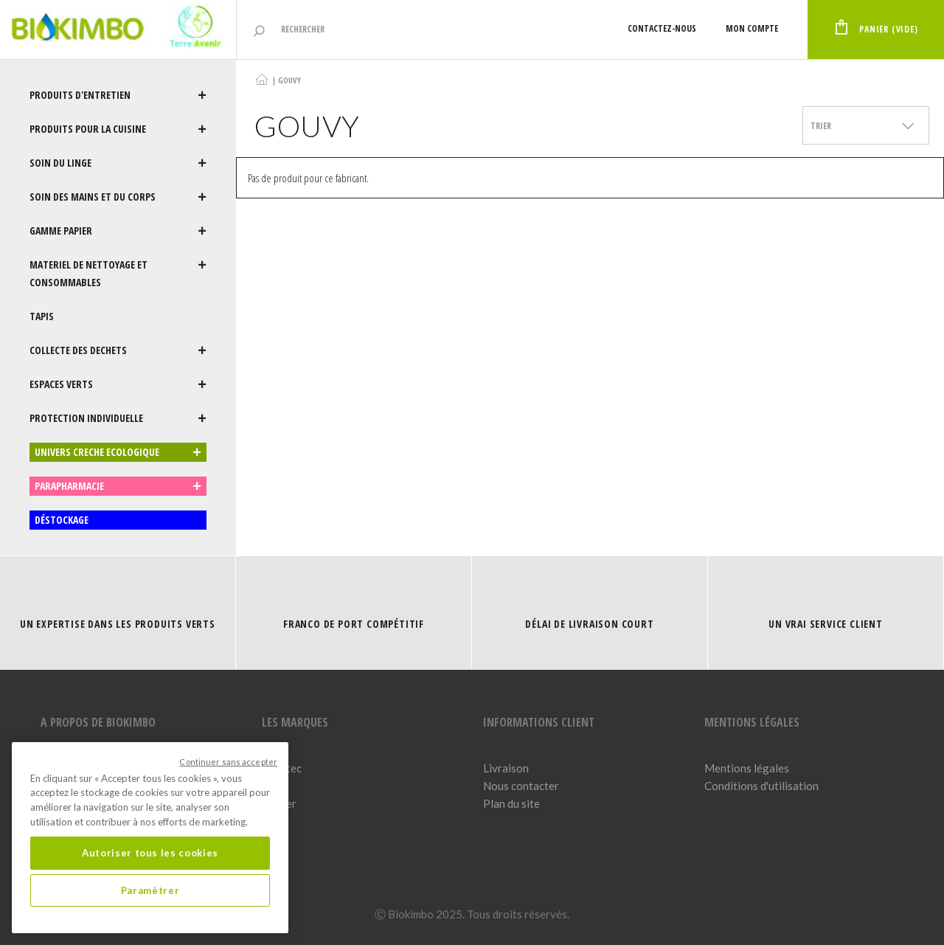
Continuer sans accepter (228, 761)
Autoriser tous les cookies (150, 853)
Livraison (506, 768)
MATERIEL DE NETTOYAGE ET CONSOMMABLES (118, 273)
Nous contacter (521, 785)
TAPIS (42, 316)
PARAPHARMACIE (118, 486)
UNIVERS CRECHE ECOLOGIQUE (118, 452)
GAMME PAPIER (118, 231)
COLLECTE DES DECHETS (118, 350)
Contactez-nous (662, 28)
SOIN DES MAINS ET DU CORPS (118, 197)
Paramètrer (150, 890)
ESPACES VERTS (118, 384)
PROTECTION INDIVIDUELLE (118, 418)
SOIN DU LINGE (118, 163)
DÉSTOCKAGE (61, 520)
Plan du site (511, 803)
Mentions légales (746, 768)
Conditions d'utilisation (761, 785)
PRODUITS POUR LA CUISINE (118, 129)
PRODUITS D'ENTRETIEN (118, 95)
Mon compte (752, 28)
